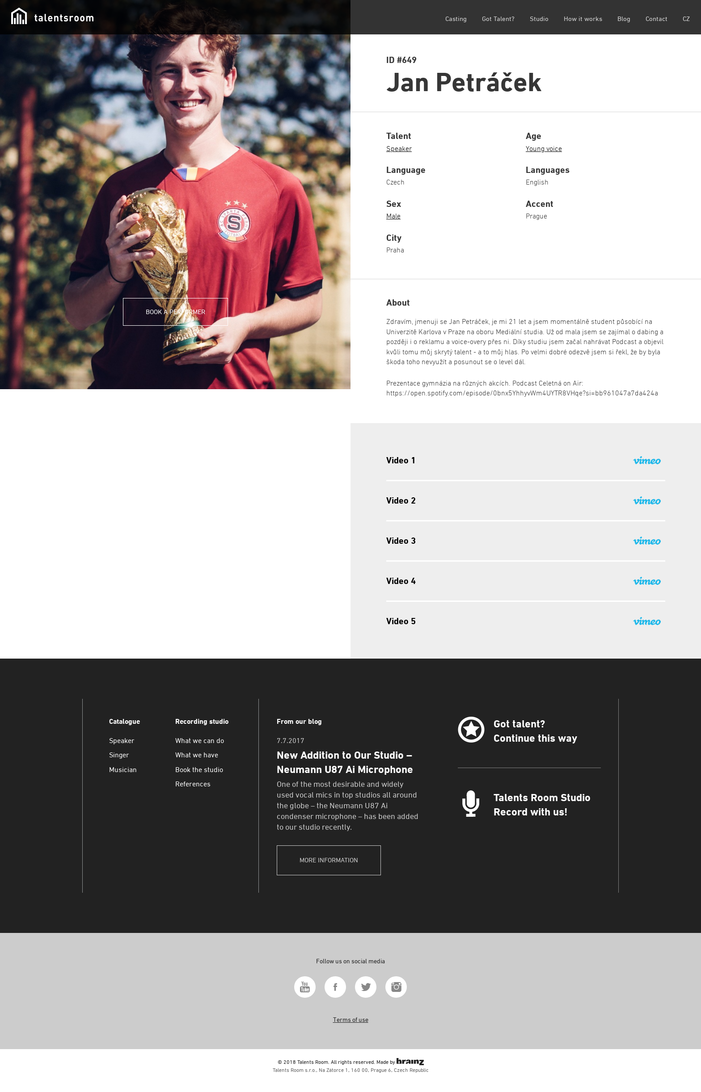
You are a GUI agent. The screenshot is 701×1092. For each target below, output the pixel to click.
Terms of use (350, 1019)
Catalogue (124, 721)
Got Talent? (498, 18)
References (193, 784)
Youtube (305, 987)
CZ (686, 18)
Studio (539, 18)
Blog (623, 18)
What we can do (199, 740)
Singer (119, 755)
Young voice (544, 148)
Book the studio (199, 769)
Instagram (396, 987)
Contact (656, 18)
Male (393, 216)
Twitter (365, 987)
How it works (583, 18)
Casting (456, 18)
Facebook (335, 987)
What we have (196, 755)
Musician (123, 769)
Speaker (399, 148)
